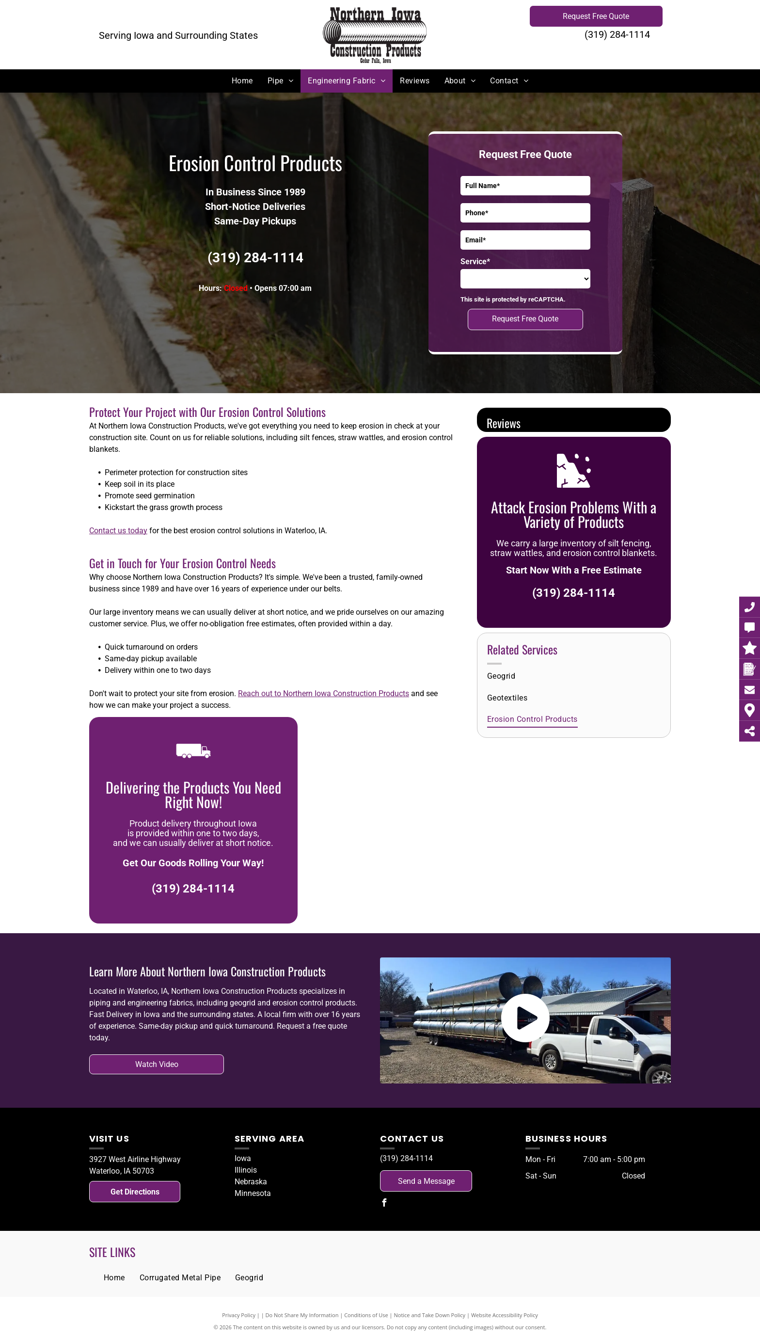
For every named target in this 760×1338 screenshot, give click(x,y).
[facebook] (384, 1203)
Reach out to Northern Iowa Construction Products (323, 693)
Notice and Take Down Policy (430, 1315)
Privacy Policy (238, 1315)
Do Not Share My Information (302, 1315)
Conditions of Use (366, 1315)
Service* (475, 261)
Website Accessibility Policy (504, 1315)
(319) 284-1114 (617, 34)
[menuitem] (242, 81)
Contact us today (118, 530)
